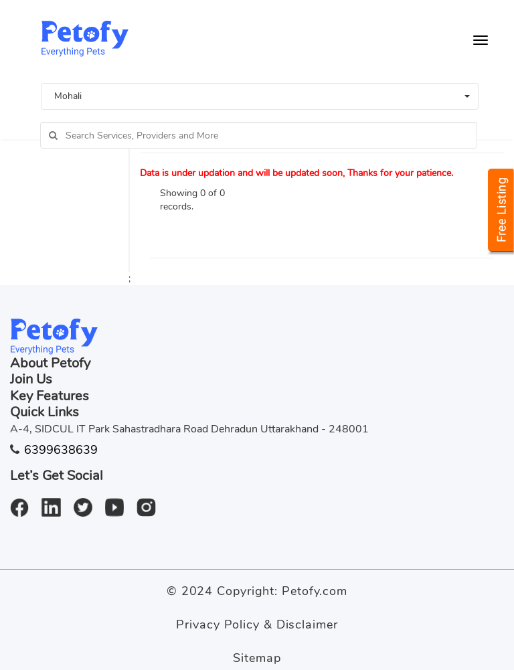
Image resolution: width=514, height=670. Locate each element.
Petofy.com (314, 591)
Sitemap (256, 658)
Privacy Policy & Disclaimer (256, 624)
